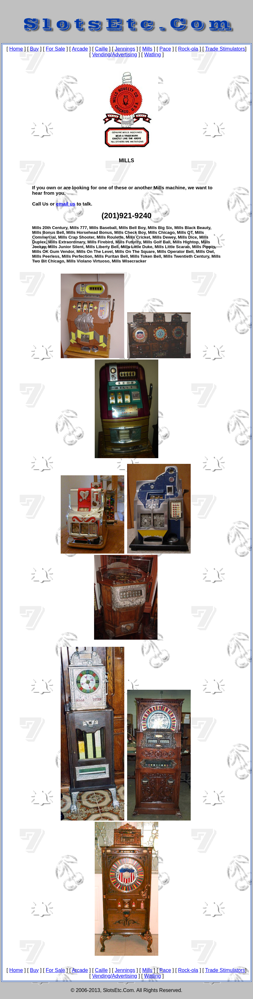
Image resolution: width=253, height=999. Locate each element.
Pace (165, 49)
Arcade (80, 49)
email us (65, 203)
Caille (101, 49)
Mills (147, 49)
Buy (34, 49)
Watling (152, 54)
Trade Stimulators (225, 49)
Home (16, 49)
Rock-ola (188, 49)
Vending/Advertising (114, 54)
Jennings (125, 49)
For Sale (55, 49)
